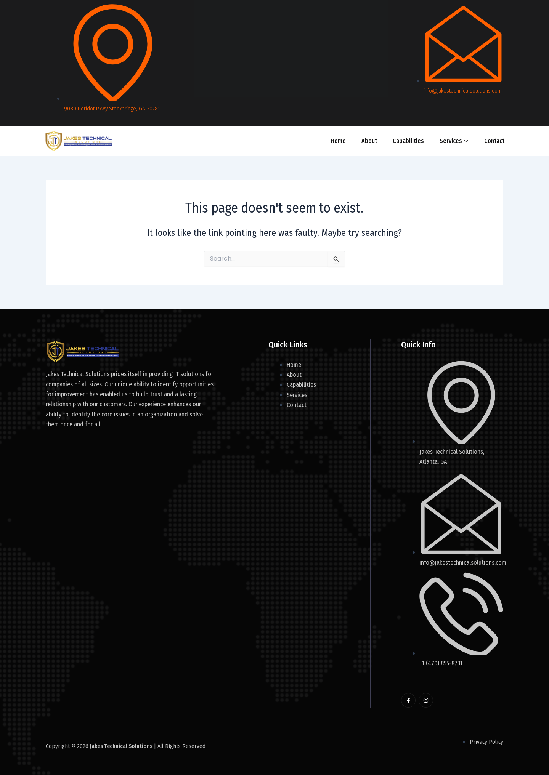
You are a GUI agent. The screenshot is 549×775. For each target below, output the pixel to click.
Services (453, 140)
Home (338, 140)
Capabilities (408, 140)
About (369, 140)
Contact (493, 140)
